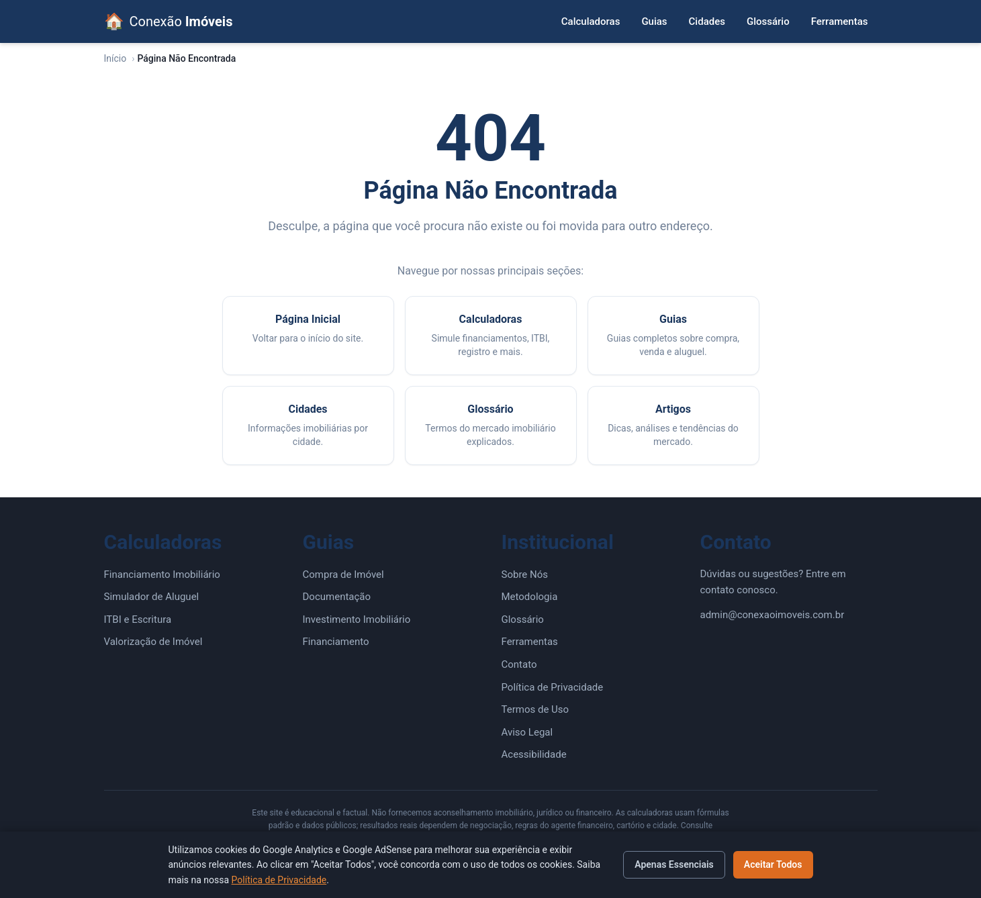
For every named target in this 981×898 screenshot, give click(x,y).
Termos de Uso (535, 709)
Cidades (707, 21)
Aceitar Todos (773, 864)
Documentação (337, 597)
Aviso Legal (527, 732)
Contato (519, 664)
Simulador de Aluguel (151, 597)
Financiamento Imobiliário (162, 574)
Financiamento (336, 642)
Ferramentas (839, 21)
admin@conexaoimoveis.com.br (772, 615)
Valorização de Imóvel (153, 642)
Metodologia (530, 597)
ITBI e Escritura (138, 619)
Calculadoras (590, 21)
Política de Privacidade (553, 687)
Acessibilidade (534, 754)
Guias (654, 21)
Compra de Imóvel (343, 574)
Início (115, 58)
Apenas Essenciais (674, 864)
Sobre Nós (525, 574)
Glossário (768, 21)
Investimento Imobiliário (357, 619)
